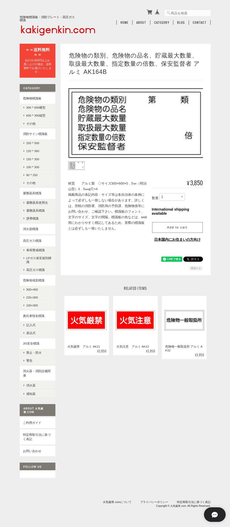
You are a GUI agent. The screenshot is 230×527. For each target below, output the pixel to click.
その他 (30, 123)
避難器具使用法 (37, 202)
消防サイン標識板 (35, 133)
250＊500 (32, 142)
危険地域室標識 (33, 279)
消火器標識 (30, 228)
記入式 (30, 324)
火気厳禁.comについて (117, 500)
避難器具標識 (32, 192)
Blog (181, 22)
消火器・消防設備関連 (37, 373)
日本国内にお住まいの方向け (177, 238)
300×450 (32, 289)
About (141, 22)
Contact (200, 22)
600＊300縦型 (35, 115)
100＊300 (32, 166)
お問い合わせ (32, 449)
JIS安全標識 (31, 343)
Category (161, 22)
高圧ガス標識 (32, 240)
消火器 (30, 384)
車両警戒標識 (35, 249)
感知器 (30, 392)
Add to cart (177, 226)
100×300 (32, 305)
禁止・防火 (34, 352)
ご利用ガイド (32, 421)
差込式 (30, 332)
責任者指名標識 (33, 315)
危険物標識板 (32, 97)
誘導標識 (32, 218)
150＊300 (32, 158)
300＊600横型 (35, 107)
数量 (155, 197)
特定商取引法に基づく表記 (37, 436)
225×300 (32, 297)
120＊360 (32, 150)
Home (124, 22)
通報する (196, 267)
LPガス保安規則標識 (38, 259)
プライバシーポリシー (154, 500)
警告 (29, 360)
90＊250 (32, 174)
